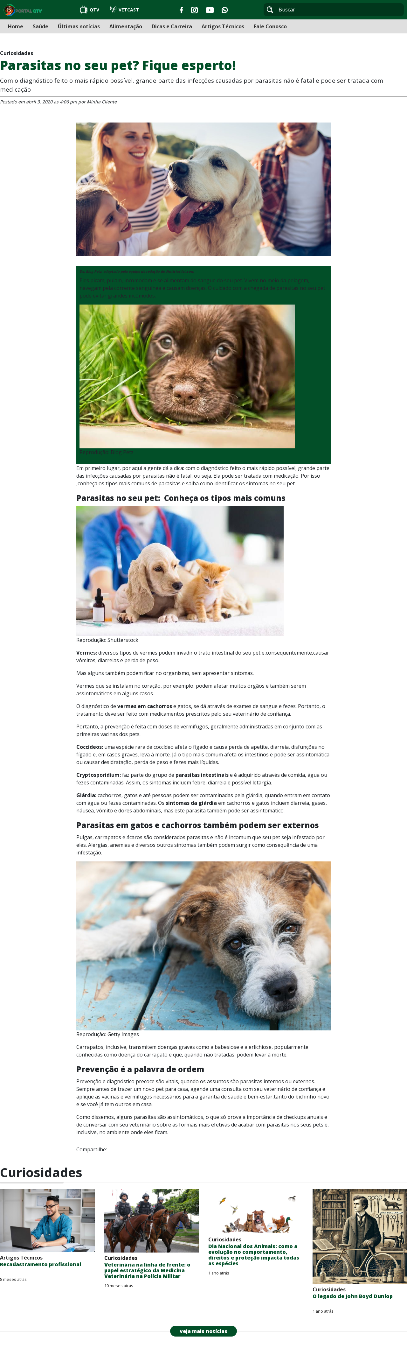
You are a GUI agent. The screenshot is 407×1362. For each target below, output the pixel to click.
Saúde (40, 26)
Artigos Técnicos (223, 26)
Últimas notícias (79, 26)
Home (15, 26)
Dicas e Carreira (172, 26)
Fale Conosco (270, 26)
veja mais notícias (203, 1331)
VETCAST (124, 10)
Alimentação (125, 26)
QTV (90, 10)
